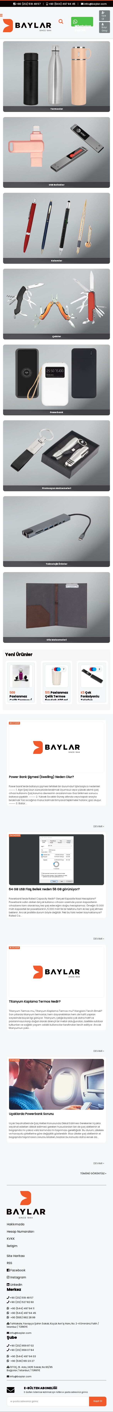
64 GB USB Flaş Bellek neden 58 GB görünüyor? (44, 889)
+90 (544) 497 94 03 (23, 1356)
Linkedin (14, 1284)
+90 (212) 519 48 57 (27, 4)
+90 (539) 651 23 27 (22, 1361)
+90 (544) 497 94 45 (61, 4)
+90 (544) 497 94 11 (22, 1308)
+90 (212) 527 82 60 (22, 1302)
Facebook (16, 1270)
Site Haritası (16, 1256)
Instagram (16, 1277)
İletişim (12, 1246)
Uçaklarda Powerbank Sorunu (31, 1114)
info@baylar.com (94, 4)
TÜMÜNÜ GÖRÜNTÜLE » (93, 1173)
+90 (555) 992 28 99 (22, 1317)
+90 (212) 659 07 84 (22, 1350)
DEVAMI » (99, 826)
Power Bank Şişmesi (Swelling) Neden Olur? (41, 777)
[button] (61, 22)
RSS (9, 1263)
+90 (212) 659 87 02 (22, 1345)
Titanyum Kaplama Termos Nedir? (35, 1001)
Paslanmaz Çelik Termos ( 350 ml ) (20, 698)
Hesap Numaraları (20, 1231)
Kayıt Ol (98, 1401)
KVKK (11, 1238)
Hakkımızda (15, 1224)
